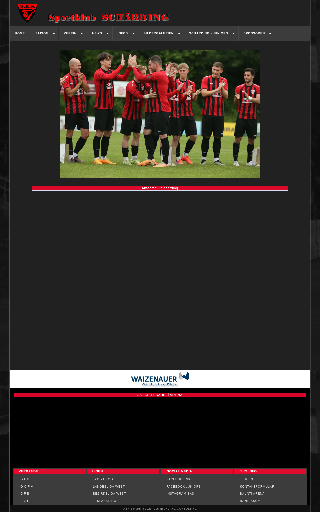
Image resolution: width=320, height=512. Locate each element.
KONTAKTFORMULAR (257, 486)
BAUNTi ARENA (252, 493)
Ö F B (25, 479)
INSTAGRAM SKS (180, 493)
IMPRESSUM (250, 501)
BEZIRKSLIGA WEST (109, 493)
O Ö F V (26, 486)
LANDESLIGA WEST (109, 486)
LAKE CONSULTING (183, 508)
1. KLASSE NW (105, 501)
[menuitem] (20, 33)
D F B (25, 493)
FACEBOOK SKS (179, 479)
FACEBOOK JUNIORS (183, 486)
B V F (24, 501)
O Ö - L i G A (104, 479)
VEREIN (247, 479)
